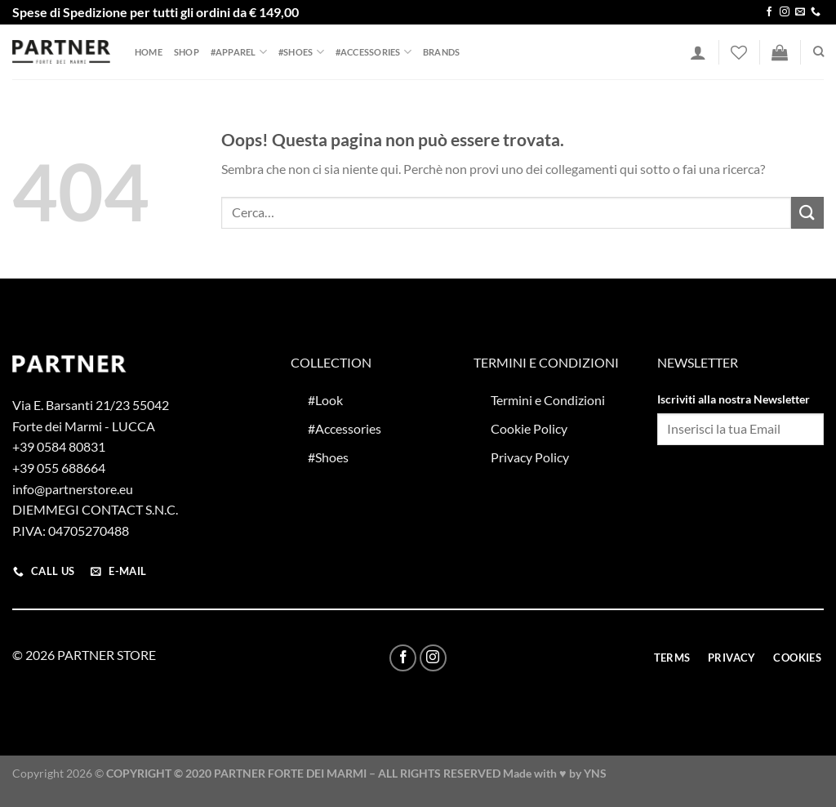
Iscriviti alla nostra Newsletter (733, 399)
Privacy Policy (530, 457)
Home (148, 52)
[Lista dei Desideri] (739, 52)
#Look (325, 400)
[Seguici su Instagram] (784, 12)
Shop (186, 52)
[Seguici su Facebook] (769, 12)
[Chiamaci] (815, 12)
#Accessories (373, 52)
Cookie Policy (529, 428)
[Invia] (807, 213)
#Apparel (239, 52)
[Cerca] (818, 51)
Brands (441, 52)
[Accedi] (698, 52)
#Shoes (301, 52)
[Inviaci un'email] (800, 12)
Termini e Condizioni (548, 400)
